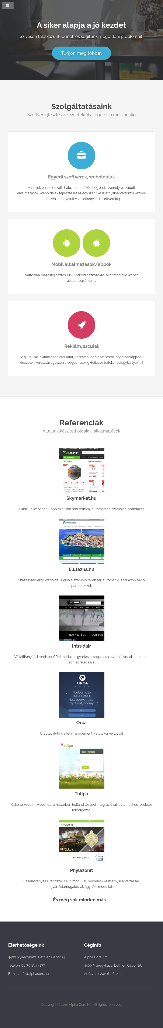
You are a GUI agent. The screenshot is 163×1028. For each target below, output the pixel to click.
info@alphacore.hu (34, 974)
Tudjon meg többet (81, 53)
